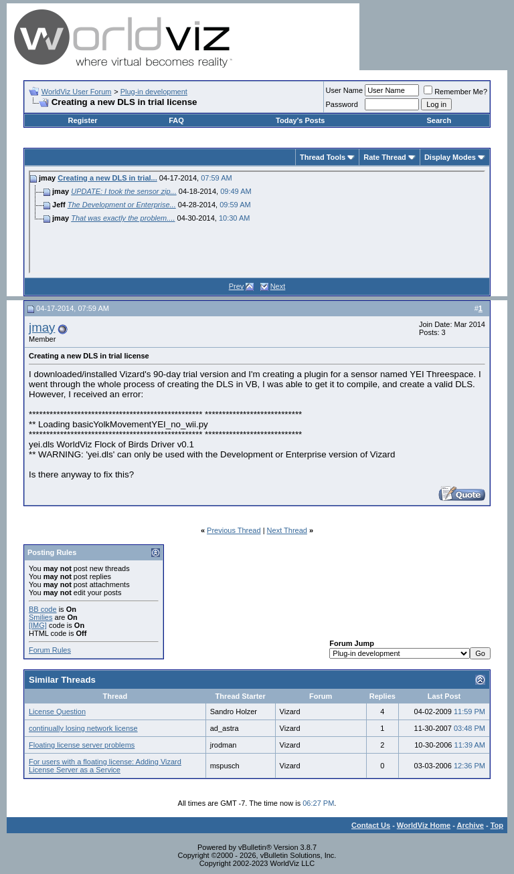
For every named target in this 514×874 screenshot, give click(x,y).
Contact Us (370, 825)
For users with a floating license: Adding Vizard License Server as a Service (105, 766)
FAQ (176, 120)
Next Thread (287, 530)
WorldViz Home (423, 825)
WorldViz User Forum (76, 92)
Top (497, 825)
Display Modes (450, 157)
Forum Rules (50, 650)
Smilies (40, 617)
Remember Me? (455, 92)
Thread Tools (322, 157)
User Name (344, 90)
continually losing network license (83, 728)
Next (278, 286)
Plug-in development (153, 92)
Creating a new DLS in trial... (107, 178)
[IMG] (38, 625)
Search (438, 120)
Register (83, 120)
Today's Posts (300, 120)
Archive (470, 825)
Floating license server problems (82, 745)
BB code (43, 609)
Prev (236, 286)
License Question (57, 711)
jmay (42, 327)
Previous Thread (234, 530)
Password (342, 104)
